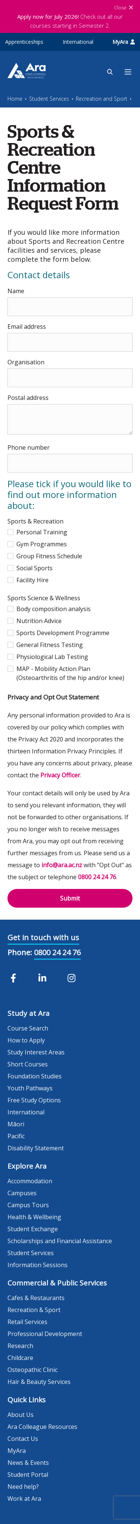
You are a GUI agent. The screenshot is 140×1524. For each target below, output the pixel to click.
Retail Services (27, 1322)
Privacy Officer (60, 775)
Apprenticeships (24, 41)
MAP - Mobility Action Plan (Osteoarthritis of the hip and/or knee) (65, 673)
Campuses (22, 1193)
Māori (15, 1124)
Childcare (20, 1358)
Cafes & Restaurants (36, 1298)
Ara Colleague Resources (42, 1427)
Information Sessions (37, 1265)
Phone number (28, 447)
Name (15, 291)
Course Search (27, 1028)
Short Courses (27, 1064)
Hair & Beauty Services (39, 1382)
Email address (26, 326)
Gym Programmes (37, 544)
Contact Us (22, 1439)
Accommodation (29, 1181)
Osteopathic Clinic (32, 1370)
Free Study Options (34, 1100)
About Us (20, 1415)
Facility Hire (28, 580)
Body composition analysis (49, 609)
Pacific (16, 1136)
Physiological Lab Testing (47, 657)
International (78, 41)
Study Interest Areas (36, 1052)
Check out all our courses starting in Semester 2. (70, 21)
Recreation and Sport (101, 98)
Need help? (23, 1486)
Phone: (19, 952)
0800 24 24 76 (97, 877)
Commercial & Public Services (57, 1283)
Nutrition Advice (34, 621)
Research (20, 1346)
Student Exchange (32, 1229)
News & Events (28, 1462)
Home (14, 98)
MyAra (123, 41)
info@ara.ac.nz (61, 865)
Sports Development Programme (58, 633)
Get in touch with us (43, 937)
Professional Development (44, 1334)
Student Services (49, 98)
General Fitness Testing (45, 645)
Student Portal (27, 1474)
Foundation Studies (34, 1076)
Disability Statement (35, 1148)
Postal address (28, 398)
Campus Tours (28, 1205)
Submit (70, 898)
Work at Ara (24, 1498)
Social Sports (30, 568)
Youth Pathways (30, 1088)
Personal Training (37, 532)
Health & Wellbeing (34, 1217)
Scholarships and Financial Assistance (59, 1241)
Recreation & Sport (33, 1310)
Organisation (25, 362)
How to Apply (26, 1040)
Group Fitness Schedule (44, 556)
